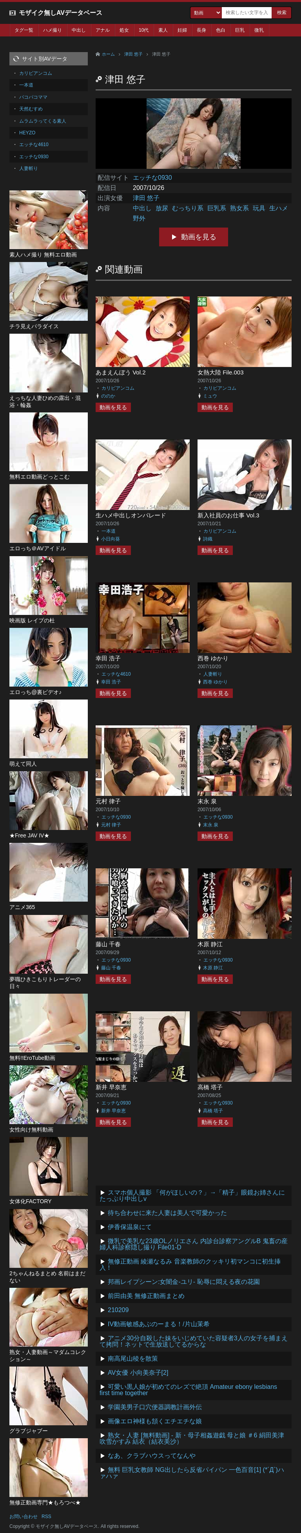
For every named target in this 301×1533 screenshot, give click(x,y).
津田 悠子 (133, 54)
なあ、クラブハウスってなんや (152, 1455)
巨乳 (240, 30)
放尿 (162, 208)
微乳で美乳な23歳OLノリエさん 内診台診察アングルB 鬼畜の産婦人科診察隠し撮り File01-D (194, 1244)
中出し (79, 30)
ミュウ (210, 396)
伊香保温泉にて (130, 1227)
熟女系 (239, 208)
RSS (46, 1516)
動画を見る (198, 237)
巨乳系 (216, 208)
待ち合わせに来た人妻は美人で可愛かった (167, 1212)
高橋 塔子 (210, 1087)
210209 (118, 1310)
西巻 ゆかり (213, 658)
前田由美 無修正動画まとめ (146, 1296)
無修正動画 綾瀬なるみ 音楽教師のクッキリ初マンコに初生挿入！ (190, 1264)
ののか (108, 396)
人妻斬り (212, 674)
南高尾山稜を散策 (133, 1358)
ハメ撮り (52, 30)
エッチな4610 (116, 674)
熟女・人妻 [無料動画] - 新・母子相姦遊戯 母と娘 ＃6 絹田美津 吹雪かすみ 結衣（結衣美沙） (192, 1438)
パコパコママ (33, 97)
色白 (220, 30)
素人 (163, 30)
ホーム (108, 54)
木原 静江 (210, 944)
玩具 (259, 208)
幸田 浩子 (108, 658)
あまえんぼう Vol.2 (121, 372)
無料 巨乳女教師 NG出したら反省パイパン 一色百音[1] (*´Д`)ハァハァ (192, 1472)
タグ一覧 (24, 30)
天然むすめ (31, 109)
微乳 (259, 30)
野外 (139, 218)
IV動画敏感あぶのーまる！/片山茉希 (159, 1324)
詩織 (207, 539)
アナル (103, 30)
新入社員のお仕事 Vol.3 (228, 515)
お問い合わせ (23, 1516)
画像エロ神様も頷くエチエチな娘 (155, 1421)
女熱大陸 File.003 (221, 372)
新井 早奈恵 (111, 1087)
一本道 (109, 531)
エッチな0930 (152, 177)
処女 (124, 30)
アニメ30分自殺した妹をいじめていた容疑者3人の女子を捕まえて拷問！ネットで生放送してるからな (194, 1341)
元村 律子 (108, 801)
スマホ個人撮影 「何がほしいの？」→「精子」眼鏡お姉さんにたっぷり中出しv (192, 1195)
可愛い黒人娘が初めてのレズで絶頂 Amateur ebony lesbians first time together (188, 1389)
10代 (144, 30)
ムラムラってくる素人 (42, 121)
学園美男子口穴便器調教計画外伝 (155, 1407)
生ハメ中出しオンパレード (131, 515)
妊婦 (182, 30)
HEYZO (27, 133)
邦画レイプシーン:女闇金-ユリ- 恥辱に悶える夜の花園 (184, 1281)
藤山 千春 (108, 944)
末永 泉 (207, 801)
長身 (201, 30)
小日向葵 (110, 539)
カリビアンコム (118, 388)
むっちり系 (187, 208)
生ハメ (278, 208)
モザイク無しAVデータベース (60, 12)
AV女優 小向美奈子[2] (138, 1372)
